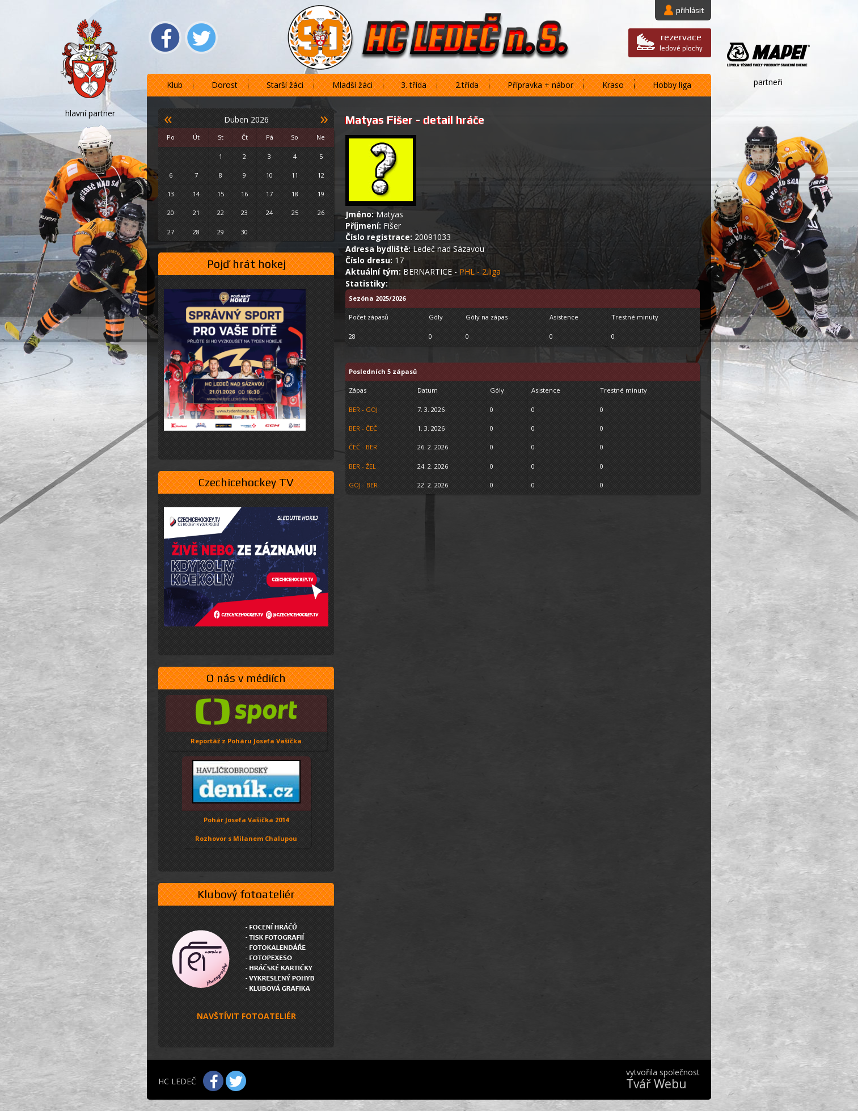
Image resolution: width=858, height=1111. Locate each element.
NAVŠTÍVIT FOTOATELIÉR (246, 1016)
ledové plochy (681, 41)
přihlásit (690, 10)
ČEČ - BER (363, 447)
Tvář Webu (656, 1083)
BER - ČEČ (363, 428)
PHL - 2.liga (480, 271)
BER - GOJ (363, 409)
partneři (768, 82)
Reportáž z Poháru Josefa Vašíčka (246, 741)
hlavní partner (90, 113)
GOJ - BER (363, 485)
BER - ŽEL (362, 466)
